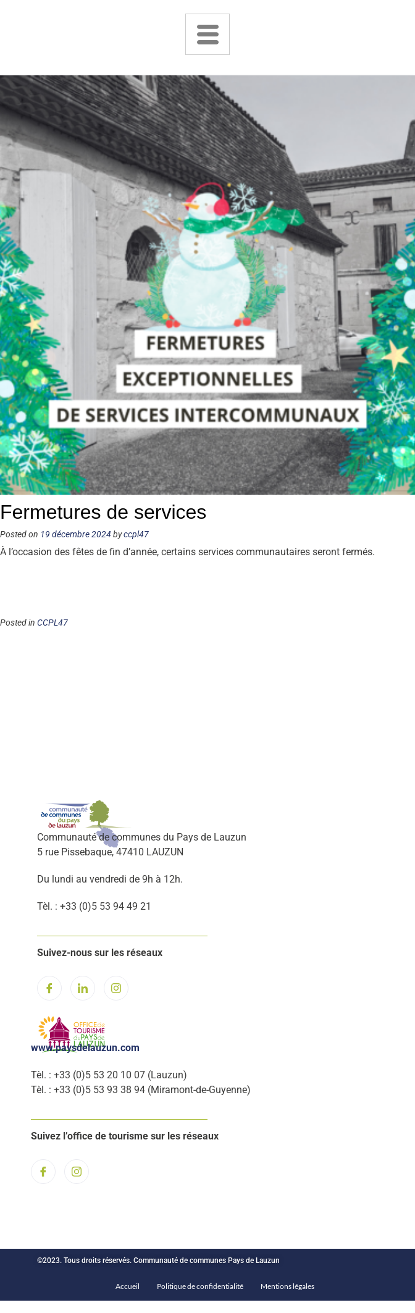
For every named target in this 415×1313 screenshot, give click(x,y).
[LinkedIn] (82, 988)
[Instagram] (116, 988)
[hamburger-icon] (207, 34)
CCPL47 (52, 623)
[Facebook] (49, 988)
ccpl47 (136, 534)
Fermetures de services (103, 512)
